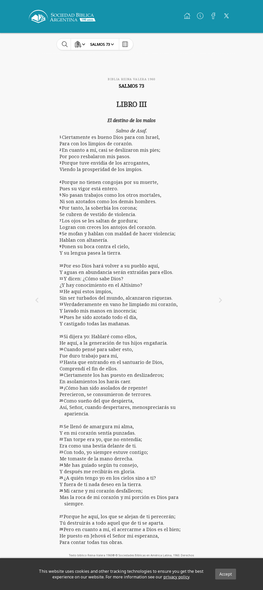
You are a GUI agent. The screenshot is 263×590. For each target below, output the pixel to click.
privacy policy (176, 577)
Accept (225, 574)
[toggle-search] (65, 44)
